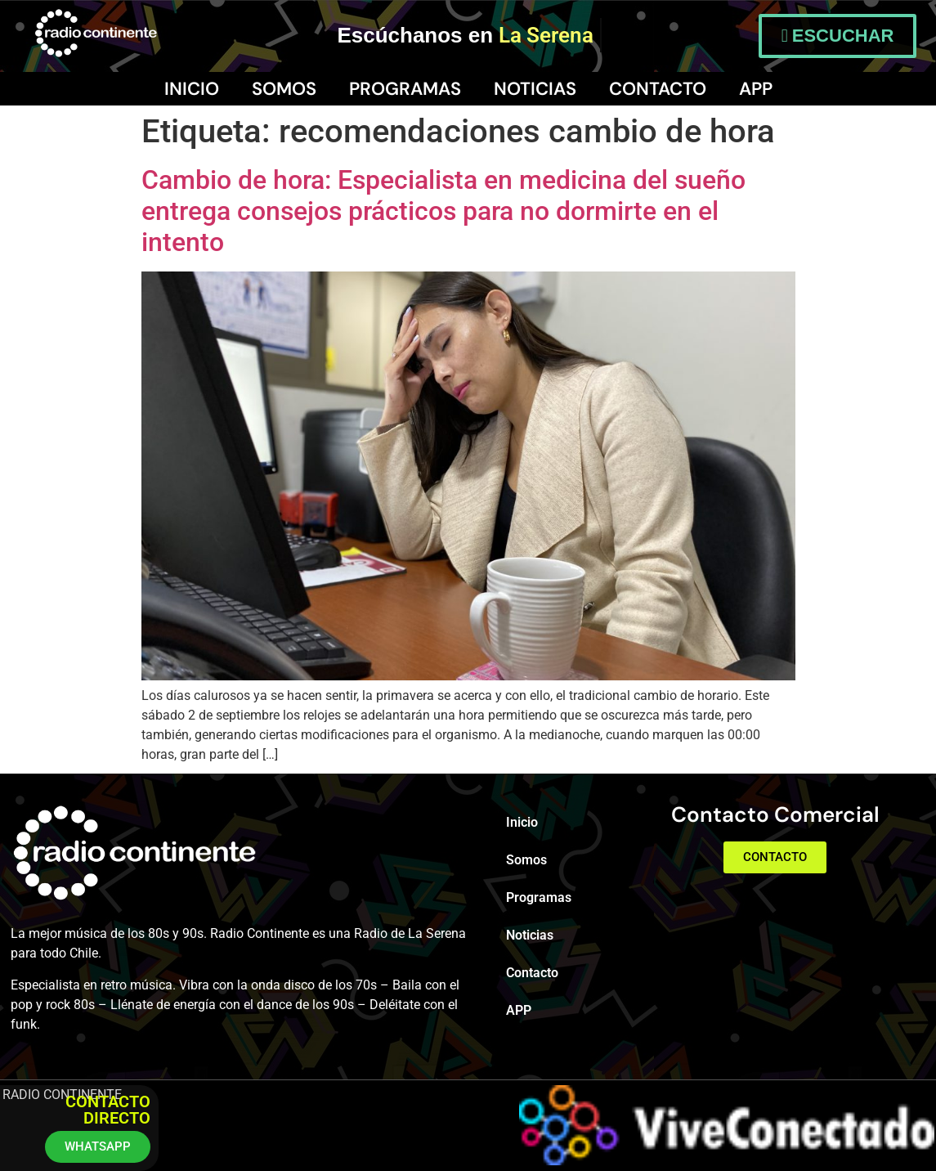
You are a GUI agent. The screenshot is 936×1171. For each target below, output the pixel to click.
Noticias (535, 89)
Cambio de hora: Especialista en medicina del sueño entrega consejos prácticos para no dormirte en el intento (443, 211)
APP (756, 89)
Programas (405, 89)
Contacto (657, 89)
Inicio (191, 89)
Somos (284, 89)
